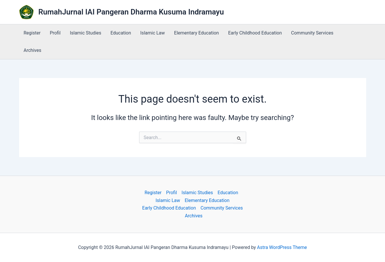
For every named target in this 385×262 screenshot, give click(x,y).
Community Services (312, 33)
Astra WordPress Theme (282, 247)
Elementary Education (196, 33)
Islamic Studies (85, 33)
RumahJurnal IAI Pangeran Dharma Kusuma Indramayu (131, 12)
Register (32, 33)
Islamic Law (152, 33)
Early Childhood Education (255, 33)
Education (120, 33)
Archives (32, 50)
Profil (55, 33)
